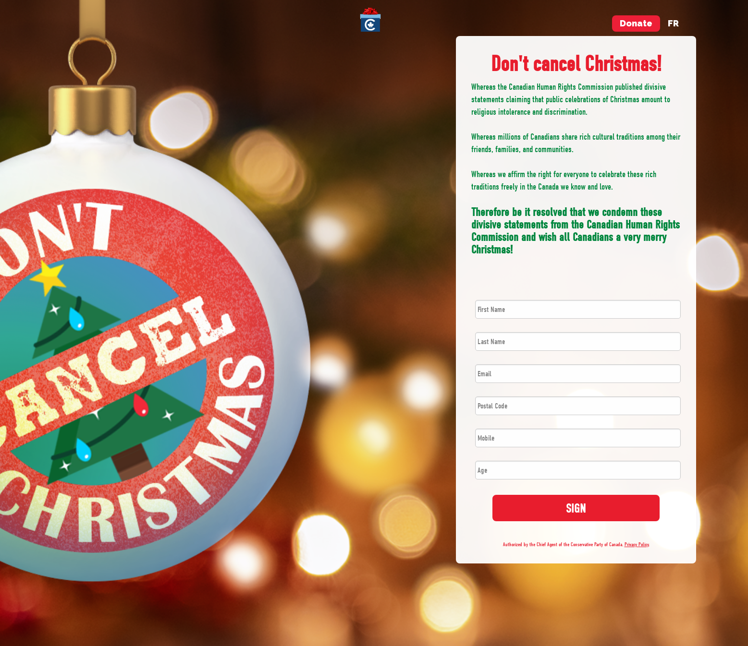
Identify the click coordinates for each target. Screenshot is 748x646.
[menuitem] (374, 20)
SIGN (576, 508)
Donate (636, 23)
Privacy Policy (637, 544)
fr (673, 23)
